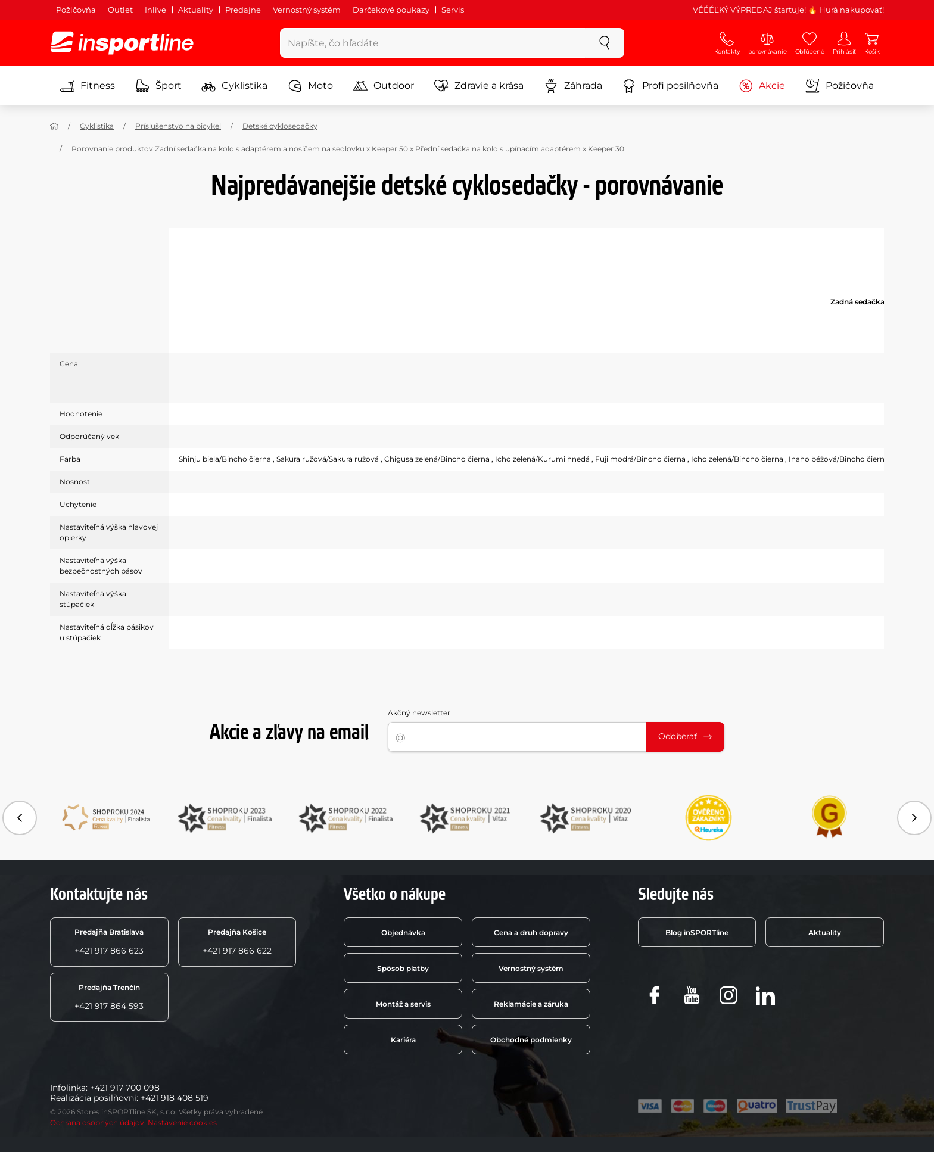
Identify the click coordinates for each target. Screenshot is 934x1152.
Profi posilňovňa (670, 86)
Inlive (155, 9)
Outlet (120, 9)
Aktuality (195, 9)
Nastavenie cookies (182, 1122)
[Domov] (54, 126)
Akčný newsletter (419, 712)
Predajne (243, 9)
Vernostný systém (307, 9)
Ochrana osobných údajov (97, 1122)
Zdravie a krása (479, 86)
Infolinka (68, 1087)
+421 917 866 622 (237, 941)
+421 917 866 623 (109, 941)
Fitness (87, 86)
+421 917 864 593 (109, 997)
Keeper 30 (606, 148)
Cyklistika (234, 86)
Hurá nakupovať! (851, 9)
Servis (452, 9)
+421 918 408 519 (174, 1097)
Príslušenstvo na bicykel (178, 126)
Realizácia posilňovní (93, 1097)
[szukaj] (604, 43)
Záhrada (573, 86)
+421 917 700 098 (125, 1087)
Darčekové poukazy (391, 9)
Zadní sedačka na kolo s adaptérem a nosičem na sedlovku (260, 148)
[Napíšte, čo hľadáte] (433, 43)
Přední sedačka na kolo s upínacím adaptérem (498, 148)
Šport (158, 86)
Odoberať (685, 736)
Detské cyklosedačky (279, 126)
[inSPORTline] (122, 43)
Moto (310, 86)
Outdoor (383, 86)
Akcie (762, 86)
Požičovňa (76, 9)
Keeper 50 (390, 148)
